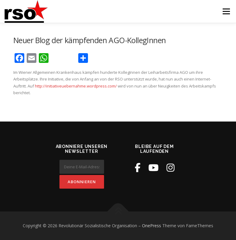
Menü (226, 11)
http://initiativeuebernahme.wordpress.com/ (76, 86)
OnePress (151, 225)
